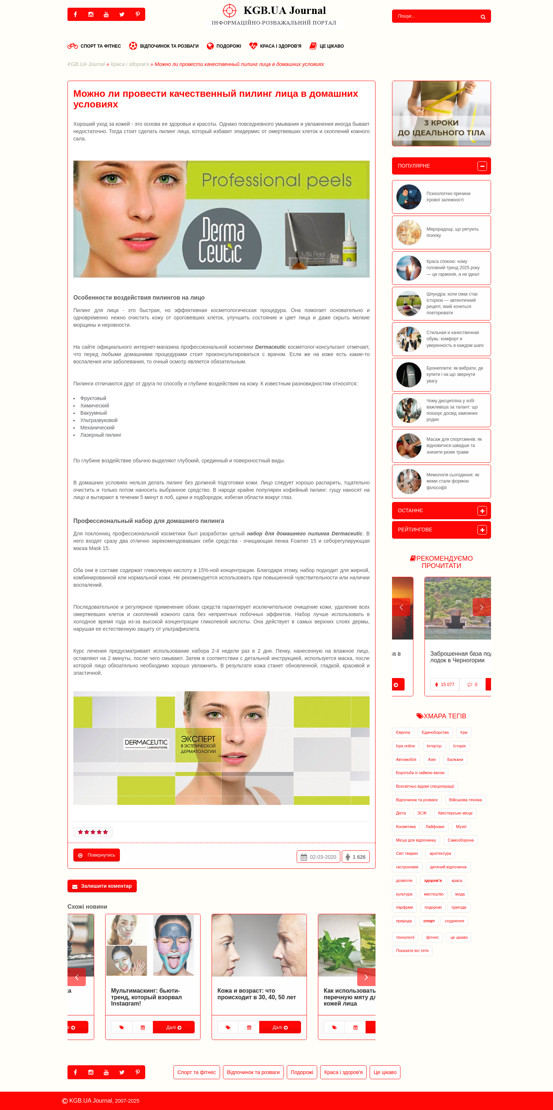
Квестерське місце (455, 813)
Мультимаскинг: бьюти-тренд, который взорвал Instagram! (215, 997)
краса (457, 880)
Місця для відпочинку (416, 840)
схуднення (454, 921)
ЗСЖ (421, 813)
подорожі (433, 907)
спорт (429, 921)
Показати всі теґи (412, 950)
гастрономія (407, 867)
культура (404, 894)
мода (460, 894)
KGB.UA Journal (86, 64)
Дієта (401, 813)
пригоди (458, 907)
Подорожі (224, 46)
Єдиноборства (435, 732)
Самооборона (461, 840)
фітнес (432, 937)
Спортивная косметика (106, 991)
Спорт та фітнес (94, 46)
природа (404, 921)
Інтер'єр (434, 746)
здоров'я (433, 880)
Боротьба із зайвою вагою (420, 772)
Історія (459, 746)
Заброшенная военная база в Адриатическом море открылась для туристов (438, 660)
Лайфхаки (435, 826)
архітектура (440, 853)
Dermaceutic (270, 347)
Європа (403, 732)
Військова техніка (465, 800)
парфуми (404, 907)
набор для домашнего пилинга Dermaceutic (305, 533)
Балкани (455, 759)
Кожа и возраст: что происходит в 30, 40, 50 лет (325, 994)
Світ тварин (407, 853)
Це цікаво (327, 46)
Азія (432, 759)
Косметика (406, 826)
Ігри (463, 732)
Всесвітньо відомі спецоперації (425, 786)
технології (405, 937)
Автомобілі (406, 759)
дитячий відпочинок (448, 867)
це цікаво (459, 937)
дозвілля (404, 880)
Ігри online (405, 746)
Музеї (461, 826)
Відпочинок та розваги (164, 46)
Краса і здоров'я (275, 46)
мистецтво (433, 894)
